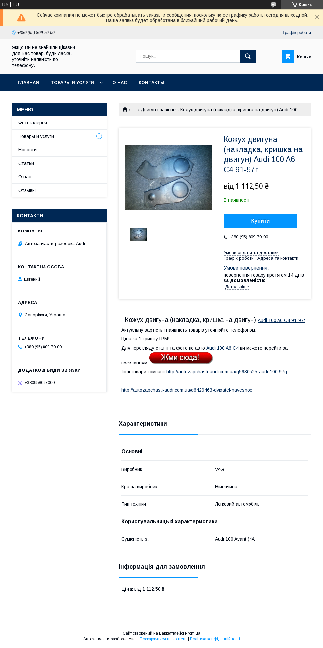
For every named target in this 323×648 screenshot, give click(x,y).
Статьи (26, 163)
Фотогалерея (32, 122)
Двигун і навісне (158, 109)
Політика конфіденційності (215, 639)
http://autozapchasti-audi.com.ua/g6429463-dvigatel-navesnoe (186, 389)
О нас (119, 82)
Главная (28, 82)
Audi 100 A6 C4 (222, 348)
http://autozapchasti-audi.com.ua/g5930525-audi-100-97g (226, 371)
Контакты (151, 82)
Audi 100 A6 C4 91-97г (281, 320)
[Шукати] (248, 56)
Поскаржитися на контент (163, 639)
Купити (260, 221)
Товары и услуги (72, 82)
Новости (27, 149)
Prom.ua (192, 633)
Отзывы (27, 190)
